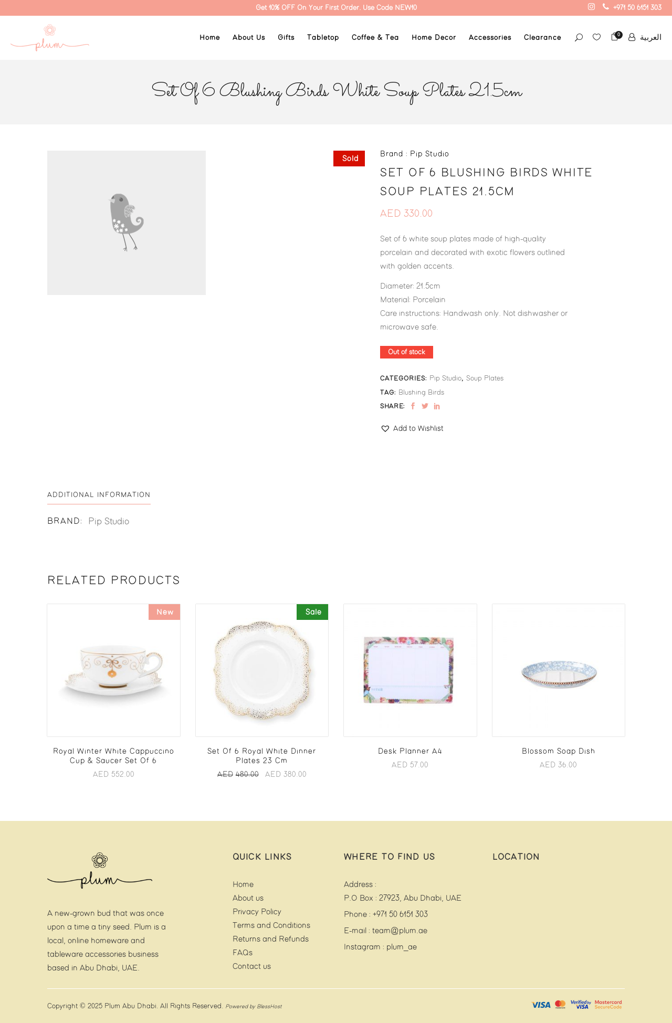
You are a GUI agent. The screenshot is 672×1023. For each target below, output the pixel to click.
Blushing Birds (421, 392)
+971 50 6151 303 (400, 915)
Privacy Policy (257, 912)
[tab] (99, 495)
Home (243, 885)
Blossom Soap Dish (558, 751)
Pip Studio (445, 378)
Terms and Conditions (271, 926)
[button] (412, 429)
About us (248, 898)
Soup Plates (484, 378)
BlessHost (269, 1006)
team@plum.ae (399, 931)
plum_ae (401, 947)
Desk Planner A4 (410, 751)
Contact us (252, 967)
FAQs (243, 953)
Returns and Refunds (271, 939)
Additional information (99, 495)
